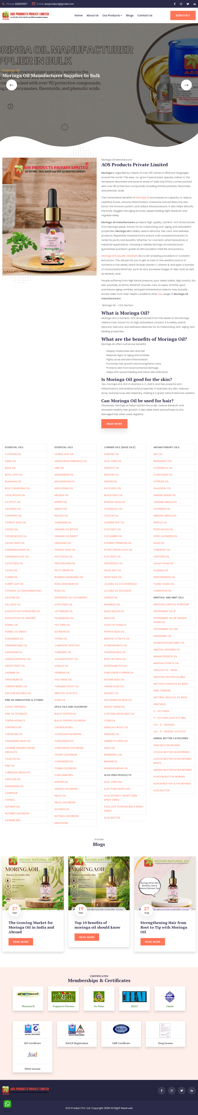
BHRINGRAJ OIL (113, 754)
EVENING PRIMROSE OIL (118, 543)
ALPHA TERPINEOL (15, 707)
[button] (11, 85)
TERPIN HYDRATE (15, 720)
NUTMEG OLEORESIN (17, 813)
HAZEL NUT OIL (112, 570)
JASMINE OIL (12, 672)
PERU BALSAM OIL (64, 563)
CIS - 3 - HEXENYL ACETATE (169, 731)
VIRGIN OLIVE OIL (114, 686)
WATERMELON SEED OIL (118, 700)
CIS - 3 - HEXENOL (164, 724)
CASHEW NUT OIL (114, 522)
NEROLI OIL (60, 509)
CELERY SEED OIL (15, 543)
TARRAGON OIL (162, 591)
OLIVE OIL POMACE (115, 625)
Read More (114, 424)
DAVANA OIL (12, 597)
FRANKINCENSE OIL (16, 645)
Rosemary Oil (13, 481)
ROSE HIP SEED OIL (115, 659)
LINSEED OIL (111, 597)
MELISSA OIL (61, 495)
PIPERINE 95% (13, 820)
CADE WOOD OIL (15, 495)
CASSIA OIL (11, 529)
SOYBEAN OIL (62, 631)
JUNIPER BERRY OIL (16, 686)
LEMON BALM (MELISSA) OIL (70, 461)
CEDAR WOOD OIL (16, 536)
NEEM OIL (109, 618)
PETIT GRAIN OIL (64, 570)
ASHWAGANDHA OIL (116, 768)
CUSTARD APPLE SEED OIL (119, 714)
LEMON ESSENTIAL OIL (17, 659)
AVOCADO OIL (112, 488)
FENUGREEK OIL (14, 638)
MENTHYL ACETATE (65, 693)
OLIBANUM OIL (62, 522)
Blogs (129, 15)
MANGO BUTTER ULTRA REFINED (172, 770)
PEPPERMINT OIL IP (164, 611)
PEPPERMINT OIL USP (165, 629)
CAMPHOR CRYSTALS (67, 645)
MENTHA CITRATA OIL (117, 638)
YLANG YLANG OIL (163, 584)
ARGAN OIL (110, 481)
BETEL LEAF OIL (13, 474)
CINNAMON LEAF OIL (17, 556)
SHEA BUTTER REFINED (166, 745)
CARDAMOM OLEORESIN (68, 748)
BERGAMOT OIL (162, 461)
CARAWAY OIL (13, 515)
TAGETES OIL (12, 759)
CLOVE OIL (11, 570)
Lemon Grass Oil (163, 563)
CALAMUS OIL (13, 509)
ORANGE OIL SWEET (66, 536)
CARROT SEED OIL (15, 522)
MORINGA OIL (112, 604)
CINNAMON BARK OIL (17, 550)
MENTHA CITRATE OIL (166, 663)
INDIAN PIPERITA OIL (165, 656)
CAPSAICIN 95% (63, 727)
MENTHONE (61, 823)
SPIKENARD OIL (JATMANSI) (70, 597)
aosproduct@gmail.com (59, 4)
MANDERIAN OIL (14, 786)
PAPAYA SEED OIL (114, 631)
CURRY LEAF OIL (14, 584)
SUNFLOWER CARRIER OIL (119, 672)
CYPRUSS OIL (161, 481)
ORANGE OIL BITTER (66, 529)
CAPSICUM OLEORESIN (67, 734)
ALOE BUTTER (112, 818)
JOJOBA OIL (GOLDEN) (117, 591)
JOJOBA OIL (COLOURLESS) (120, 584)
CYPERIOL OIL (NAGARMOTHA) (23, 591)
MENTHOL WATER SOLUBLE (169, 677)
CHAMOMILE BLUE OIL (17, 741)
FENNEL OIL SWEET (16, 631)
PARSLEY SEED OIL (64, 550)
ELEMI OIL (59, 700)
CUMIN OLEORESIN (65, 768)
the (160, 294)
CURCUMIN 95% (63, 775)
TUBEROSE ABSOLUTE (17, 772)
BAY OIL (157, 454)
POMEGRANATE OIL (115, 645)
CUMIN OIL (11, 577)
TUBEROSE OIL (161, 550)
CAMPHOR (11, 793)
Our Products (111, 15)
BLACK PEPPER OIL (65, 714)
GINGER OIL (61, 782)
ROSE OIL (59, 591)
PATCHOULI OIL (63, 556)
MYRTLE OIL (160, 522)
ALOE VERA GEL (113, 782)
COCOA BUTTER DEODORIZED (171, 752)
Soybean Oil (160, 570)
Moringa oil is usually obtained (119, 256)
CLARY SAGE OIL (162, 474)
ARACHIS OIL (111, 474)
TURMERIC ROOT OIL (66, 686)
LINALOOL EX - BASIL (165, 670)
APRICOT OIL (111, 468)
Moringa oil (142, 197)
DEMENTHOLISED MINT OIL (169, 643)
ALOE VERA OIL (112, 461)
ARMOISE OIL (111, 734)
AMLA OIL (109, 748)
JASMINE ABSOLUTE (165, 502)
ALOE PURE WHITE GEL (117, 789)
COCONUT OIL (112, 529)
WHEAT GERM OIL (114, 707)
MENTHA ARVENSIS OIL (166, 649)
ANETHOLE (159, 704)
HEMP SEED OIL (113, 577)
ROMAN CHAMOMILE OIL (68, 577)
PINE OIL (10, 765)
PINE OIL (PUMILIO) (16, 714)
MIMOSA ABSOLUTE (164, 515)
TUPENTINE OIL (13, 734)
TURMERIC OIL (62, 652)
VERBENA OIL (62, 672)
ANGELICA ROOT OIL (116, 727)
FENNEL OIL (11, 625)
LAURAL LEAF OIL (64, 454)
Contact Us (144, 15)
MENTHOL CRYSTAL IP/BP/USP (171, 604)
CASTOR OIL (111, 515)
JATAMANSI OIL (63, 611)
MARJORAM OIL (63, 488)
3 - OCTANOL (161, 711)
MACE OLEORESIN (64, 802)
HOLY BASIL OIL (63, 679)
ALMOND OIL (111, 454)
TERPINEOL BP (13, 727)
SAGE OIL (158, 543)
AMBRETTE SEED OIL (116, 741)
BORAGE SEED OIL (114, 502)
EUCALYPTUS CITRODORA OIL (22, 611)
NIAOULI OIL (61, 515)
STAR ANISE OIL (63, 604)
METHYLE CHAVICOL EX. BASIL (170, 684)
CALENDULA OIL (113, 509)
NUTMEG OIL (12, 806)
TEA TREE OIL (62, 625)
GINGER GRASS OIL (164, 495)
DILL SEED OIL (13, 604)
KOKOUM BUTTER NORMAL (169, 776)
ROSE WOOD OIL (163, 529)
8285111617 (21, 4)
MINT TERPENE (162, 690)
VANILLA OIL (61, 666)
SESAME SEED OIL (114, 679)
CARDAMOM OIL (64, 741)
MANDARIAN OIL (63, 474)
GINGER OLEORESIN (65, 789)
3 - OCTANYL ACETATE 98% (169, 718)
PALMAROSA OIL (64, 618)
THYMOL (10, 800)
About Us (92, 15)
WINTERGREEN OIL (164, 577)
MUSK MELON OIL (114, 611)
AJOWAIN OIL (13, 454)
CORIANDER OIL (63, 761)
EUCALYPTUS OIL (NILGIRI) (20, 618)
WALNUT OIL (111, 693)
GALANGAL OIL (162, 488)
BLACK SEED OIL (113, 495)
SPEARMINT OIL (162, 636)
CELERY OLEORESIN (65, 754)
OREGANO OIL (62, 543)
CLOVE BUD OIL (14, 563)
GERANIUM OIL (13, 652)
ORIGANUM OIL (14, 679)
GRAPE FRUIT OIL (15, 666)
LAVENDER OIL (161, 509)
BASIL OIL (10, 468)
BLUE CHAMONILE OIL (17, 488)
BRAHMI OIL (111, 761)
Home (79, 15)
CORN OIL (109, 720)
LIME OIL (59, 468)
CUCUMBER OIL (113, 536)
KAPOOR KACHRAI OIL (18, 693)
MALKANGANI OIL (64, 481)
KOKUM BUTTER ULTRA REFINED (172, 783)
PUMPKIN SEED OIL (115, 652)
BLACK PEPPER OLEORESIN (70, 720)
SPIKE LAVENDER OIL (165, 536)
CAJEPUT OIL (12, 502)
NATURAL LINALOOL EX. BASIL (170, 697)
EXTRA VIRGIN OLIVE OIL (118, 550)
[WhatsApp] (7, 1103)
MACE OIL (60, 795)
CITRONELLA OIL (162, 468)
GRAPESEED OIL (113, 563)
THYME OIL (60, 638)
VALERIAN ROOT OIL (66, 659)
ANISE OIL (10, 461)
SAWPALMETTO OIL (115, 666)
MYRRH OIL (60, 502)
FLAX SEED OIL (112, 556)
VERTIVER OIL (13, 779)
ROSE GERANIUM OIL (66, 584)
